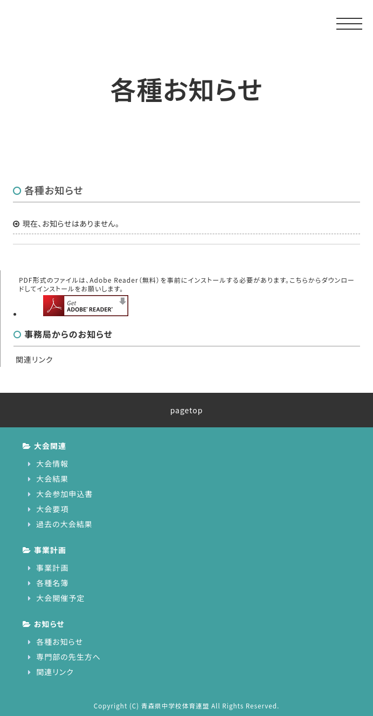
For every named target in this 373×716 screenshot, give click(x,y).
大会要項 (52, 508)
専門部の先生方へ (68, 656)
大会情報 (52, 463)
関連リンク (34, 359)
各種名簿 (52, 582)
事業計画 (52, 567)
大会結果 (52, 478)
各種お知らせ (59, 641)
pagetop (186, 410)
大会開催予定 (60, 597)
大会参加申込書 (64, 493)
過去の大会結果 (64, 524)
